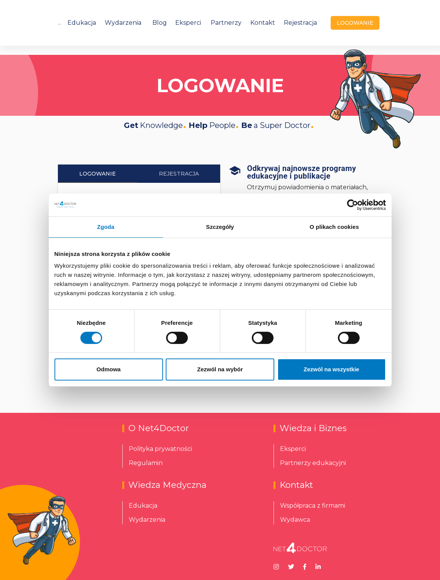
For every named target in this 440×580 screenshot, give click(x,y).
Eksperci (188, 22)
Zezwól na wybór (220, 369)
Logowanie (97, 173)
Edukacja (81, 22)
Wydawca (295, 519)
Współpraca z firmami (312, 505)
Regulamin (146, 463)
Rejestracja (300, 22)
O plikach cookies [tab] (334, 227)
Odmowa (108, 369)
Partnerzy (226, 22)
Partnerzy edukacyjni (313, 463)
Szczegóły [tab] (220, 227)
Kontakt (262, 22)
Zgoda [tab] (106, 227)
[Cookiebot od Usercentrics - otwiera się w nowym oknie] (352, 205)
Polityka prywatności (160, 448)
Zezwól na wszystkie (331, 369)
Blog (159, 22)
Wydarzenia (123, 22)
